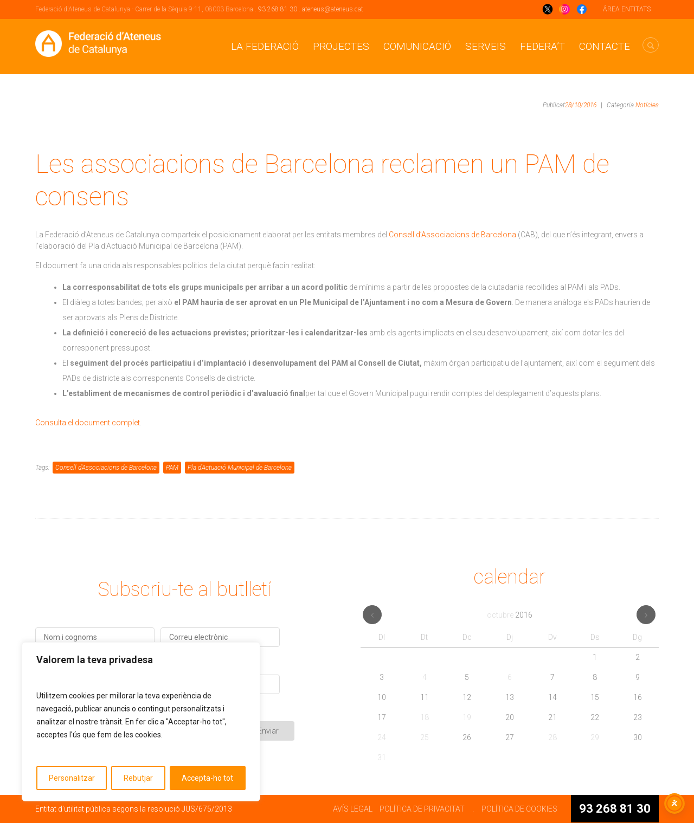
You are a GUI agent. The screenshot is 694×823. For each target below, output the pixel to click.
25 (424, 737)
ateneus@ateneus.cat (332, 9)
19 (466, 717)
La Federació (265, 46)
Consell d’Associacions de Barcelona (452, 234)
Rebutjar (138, 778)
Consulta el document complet (87, 422)
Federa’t (542, 46)
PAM (172, 467)
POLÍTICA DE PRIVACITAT (422, 809)
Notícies (647, 105)
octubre (509, 615)
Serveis (485, 46)
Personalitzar (72, 778)
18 (424, 717)
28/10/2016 (580, 105)
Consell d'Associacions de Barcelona (106, 467)
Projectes (341, 46)
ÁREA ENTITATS (627, 9)
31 (381, 757)
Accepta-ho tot (207, 778)
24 (381, 737)
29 (594, 737)
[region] (141, 721)
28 (552, 737)
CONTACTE (604, 46)
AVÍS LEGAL (352, 809)
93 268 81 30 (277, 9)
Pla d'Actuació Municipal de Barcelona (240, 467)
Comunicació (417, 46)
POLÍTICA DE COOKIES (519, 809)
